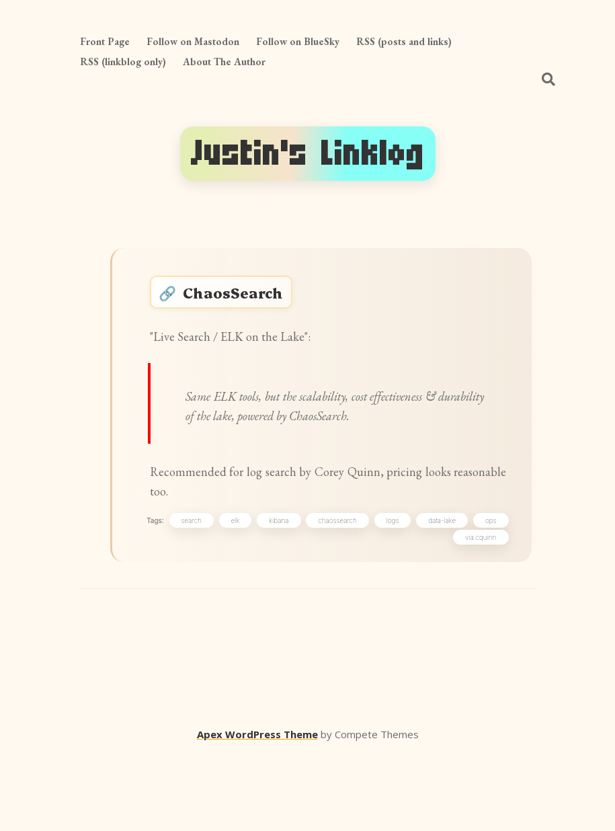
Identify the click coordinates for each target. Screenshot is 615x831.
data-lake (479, 595)
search (229, 595)
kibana (316, 595)
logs (430, 595)
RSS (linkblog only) (123, 61)
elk (273, 595)
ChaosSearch (246, 298)
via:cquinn (477, 612)
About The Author (224, 61)
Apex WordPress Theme (257, 811)
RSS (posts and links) (404, 41)
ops (428, 612)
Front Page (105, 41)
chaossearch (375, 595)
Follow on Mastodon (193, 41)
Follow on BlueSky (297, 41)
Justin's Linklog (308, 153)
